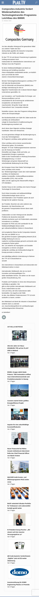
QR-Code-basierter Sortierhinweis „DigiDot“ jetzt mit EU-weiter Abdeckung (18, 558)
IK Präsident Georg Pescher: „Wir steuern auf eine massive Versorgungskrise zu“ (18, 532)
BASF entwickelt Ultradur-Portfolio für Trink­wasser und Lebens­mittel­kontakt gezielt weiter (19, 506)
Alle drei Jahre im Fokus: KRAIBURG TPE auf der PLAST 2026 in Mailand (17, 348)
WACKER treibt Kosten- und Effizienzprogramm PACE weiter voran (18, 479)
